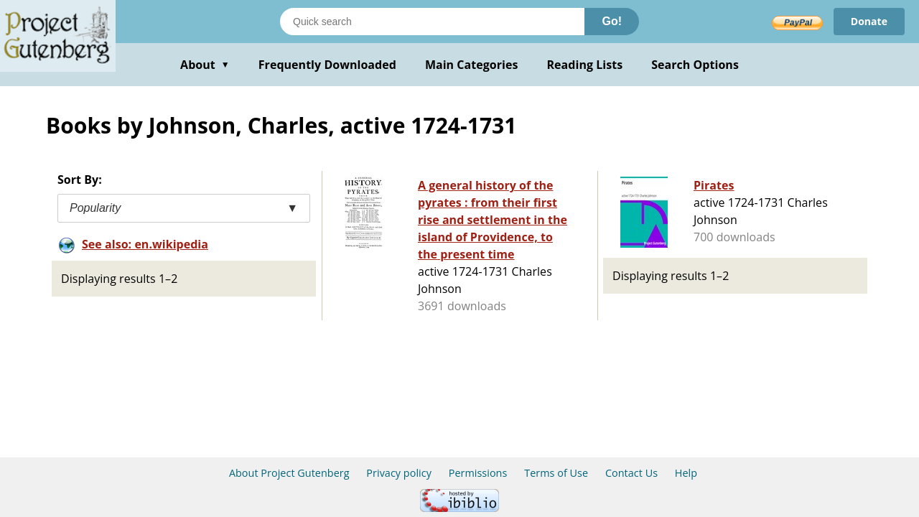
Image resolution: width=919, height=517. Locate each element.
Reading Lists (585, 65)
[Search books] (432, 21)
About (205, 64)
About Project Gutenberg (289, 473)
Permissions (478, 473)
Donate (869, 21)
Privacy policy (398, 473)
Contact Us (631, 473)
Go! (612, 21)
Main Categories (471, 65)
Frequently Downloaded (327, 65)
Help (686, 473)
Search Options (695, 65)
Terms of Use (556, 473)
